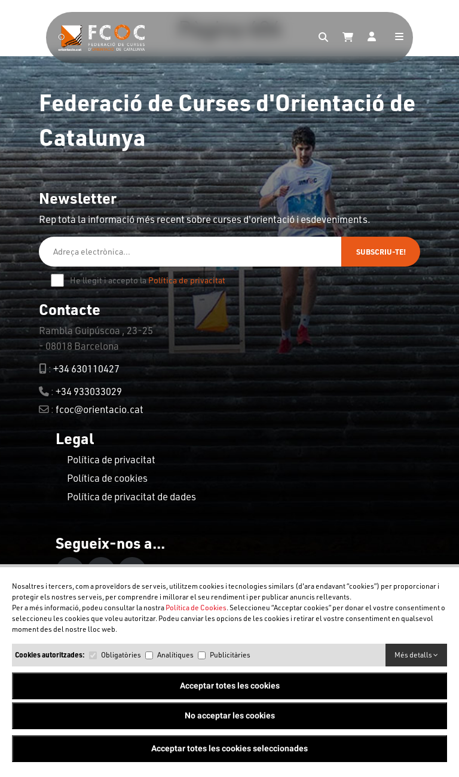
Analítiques (175, 654)
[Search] (323, 37)
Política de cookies (107, 478)
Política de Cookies (196, 607)
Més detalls (416, 654)
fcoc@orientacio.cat (99, 409)
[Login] (372, 37)
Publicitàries (230, 654)
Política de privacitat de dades (131, 496)
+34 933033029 (89, 391)
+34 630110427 (86, 368)
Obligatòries (121, 654)
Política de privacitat (186, 280)
